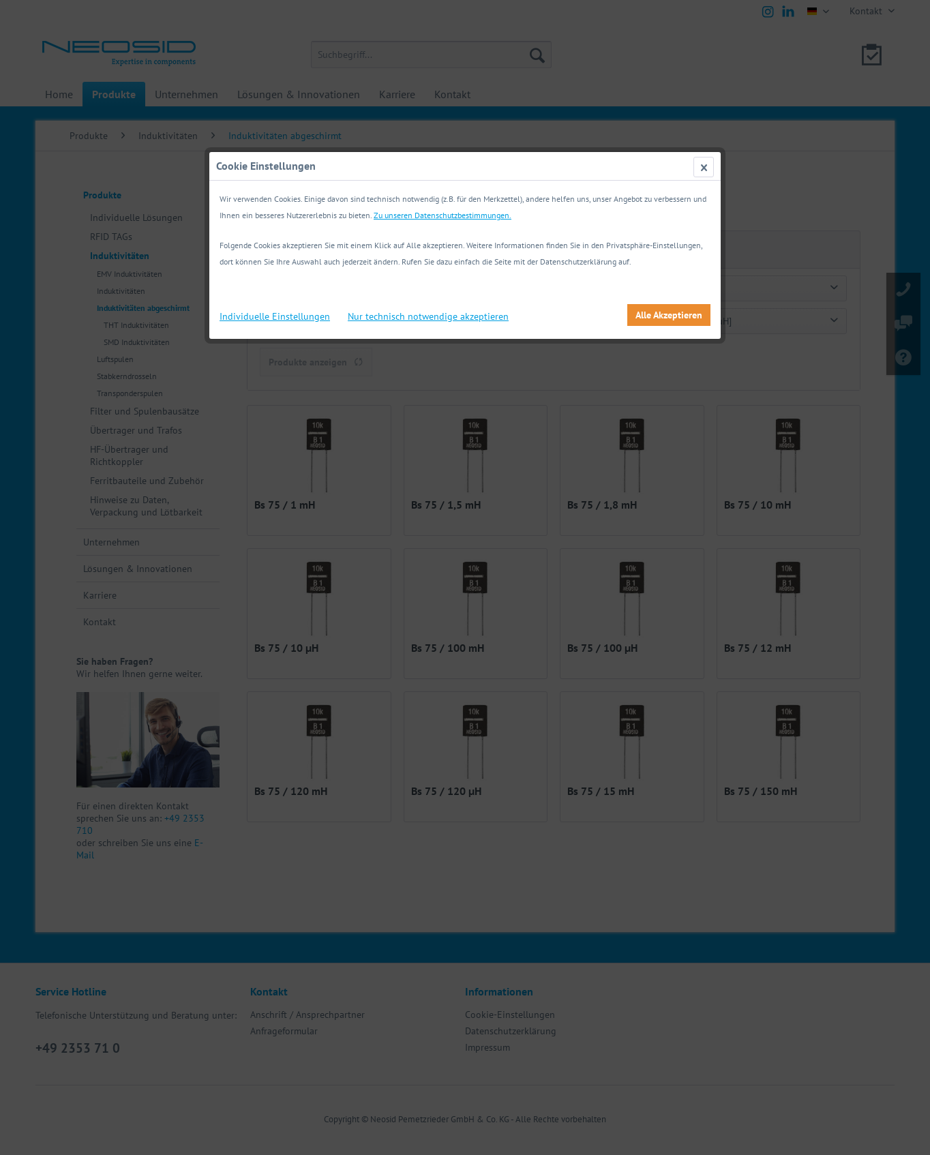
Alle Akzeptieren (668, 315)
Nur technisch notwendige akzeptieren (428, 316)
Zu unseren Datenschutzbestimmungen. (442, 215)
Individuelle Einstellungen (275, 316)
